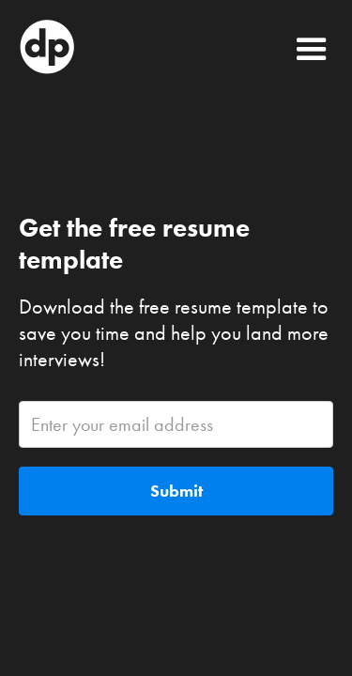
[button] (311, 46)
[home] (135, 46)
